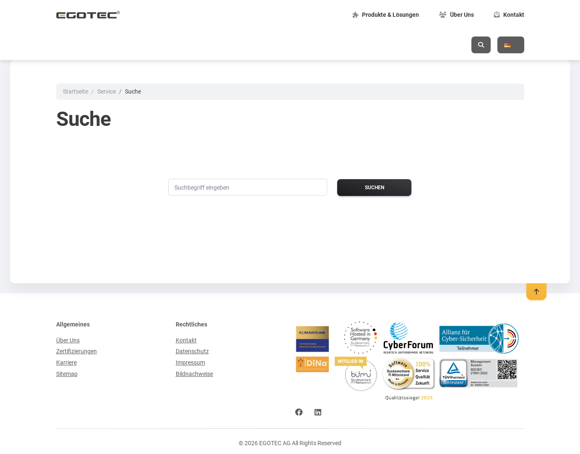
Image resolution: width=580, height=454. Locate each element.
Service (106, 91)
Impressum (190, 362)
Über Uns (68, 340)
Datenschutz (192, 350)
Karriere (66, 362)
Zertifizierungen (76, 350)
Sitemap (67, 373)
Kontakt (186, 340)
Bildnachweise (194, 373)
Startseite (75, 91)
